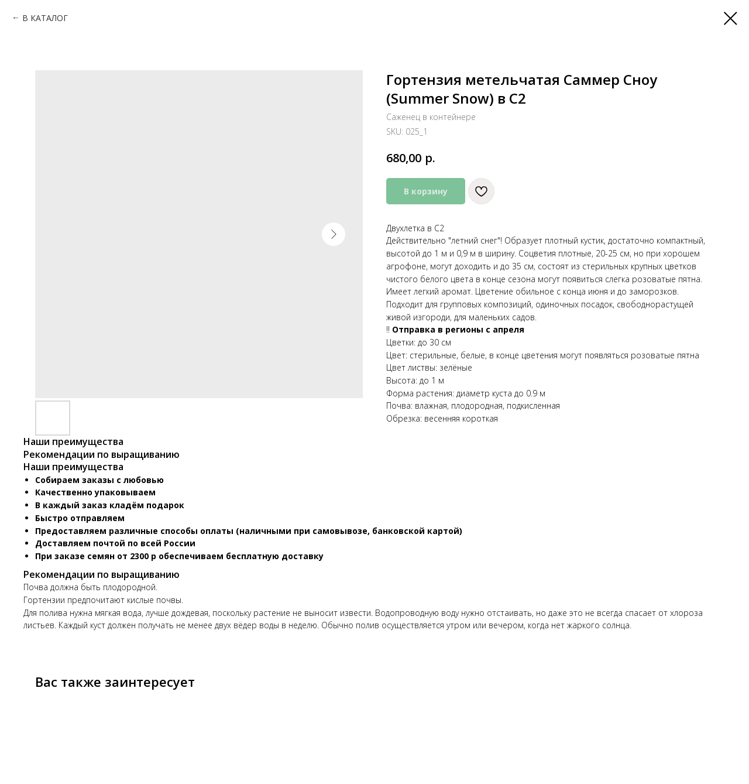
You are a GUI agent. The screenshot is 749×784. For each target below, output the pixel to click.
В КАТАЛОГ (45, 17)
